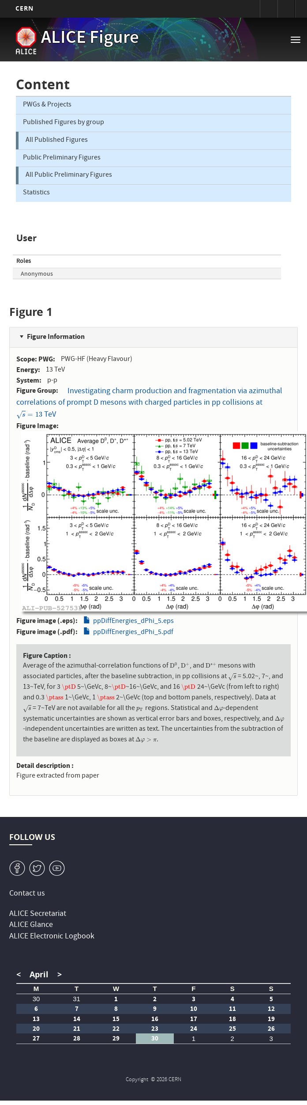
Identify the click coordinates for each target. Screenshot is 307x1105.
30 (36, 998)
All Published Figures (57, 140)
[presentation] (29, 415)
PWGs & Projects (47, 105)
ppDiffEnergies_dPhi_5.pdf (133, 632)
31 (76, 998)
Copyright (138, 1080)
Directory (286, 9)
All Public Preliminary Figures (69, 175)
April (39, 974)
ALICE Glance (31, 925)
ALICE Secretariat (37, 914)
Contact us (27, 894)
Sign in (268, 9)
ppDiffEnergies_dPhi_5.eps (133, 621)
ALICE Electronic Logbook (51, 937)
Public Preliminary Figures (62, 158)
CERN (24, 8)
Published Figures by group (63, 123)
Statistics (36, 193)
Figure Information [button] (56, 336)
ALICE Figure (90, 39)
